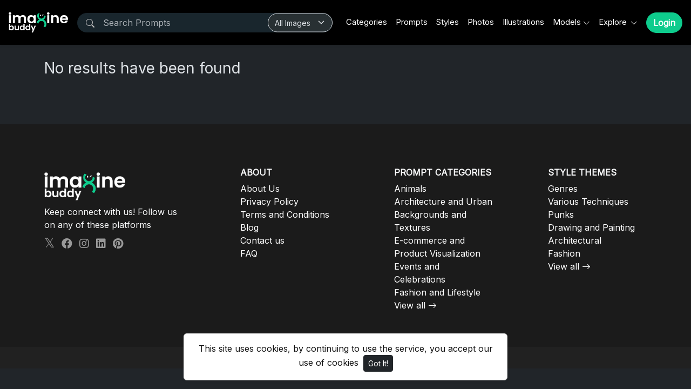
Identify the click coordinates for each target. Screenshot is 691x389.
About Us (260, 188)
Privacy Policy (269, 201)
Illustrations (523, 22)
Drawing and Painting (591, 227)
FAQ (249, 253)
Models (567, 22)
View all (409, 305)
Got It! (378, 363)
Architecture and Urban (443, 201)
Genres (563, 188)
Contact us (262, 240)
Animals (410, 188)
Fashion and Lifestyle (437, 292)
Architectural (574, 240)
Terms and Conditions (284, 214)
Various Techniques (588, 201)
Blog (249, 227)
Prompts (412, 22)
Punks (561, 214)
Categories (366, 22)
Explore (614, 22)
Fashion (564, 253)
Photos (481, 22)
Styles (447, 22)
